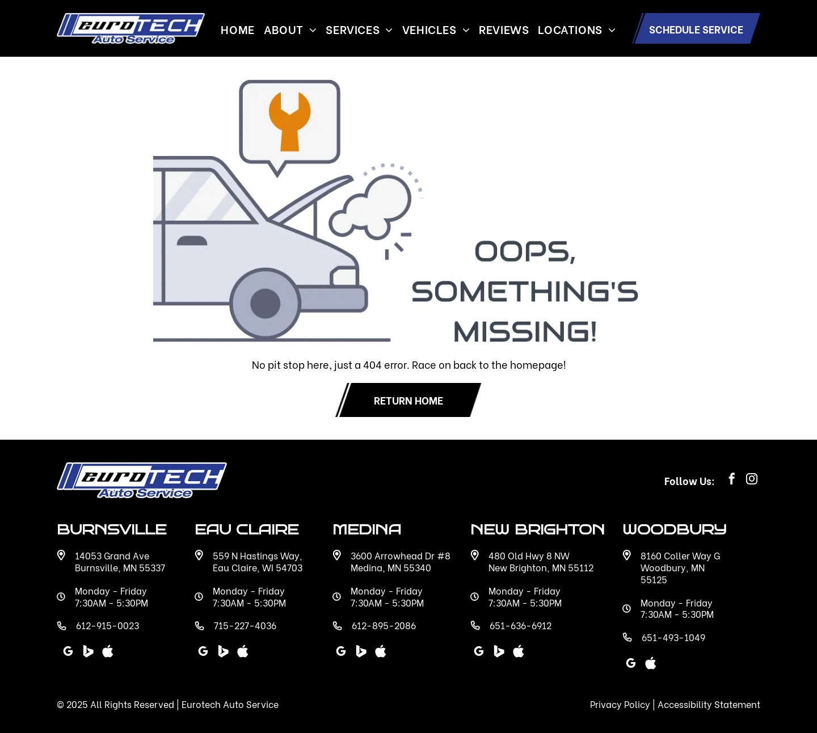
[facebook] (731, 480)
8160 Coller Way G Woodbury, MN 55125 (680, 567)
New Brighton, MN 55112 (540, 567)
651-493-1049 (673, 636)
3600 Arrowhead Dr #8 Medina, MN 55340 (400, 561)
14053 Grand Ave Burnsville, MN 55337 (120, 561)
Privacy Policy (620, 703)
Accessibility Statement (709, 703)
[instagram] (751, 480)
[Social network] (498, 653)
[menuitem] (237, 28)
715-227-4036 (245, 624)
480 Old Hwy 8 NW (529, 555)
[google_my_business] (478, 653)
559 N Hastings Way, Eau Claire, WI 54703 (257, 561)
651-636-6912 (520, 624)
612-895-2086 (384, 624)
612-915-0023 (107, 624)
